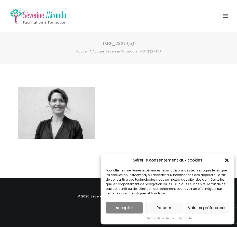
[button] (226, 160)
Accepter (124, 207)
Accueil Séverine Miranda (113, 51)
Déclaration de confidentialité (169, 218)
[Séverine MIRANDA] (38, 16)
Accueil (82, 51)
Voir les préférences (207, 207)
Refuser (164, 207)
